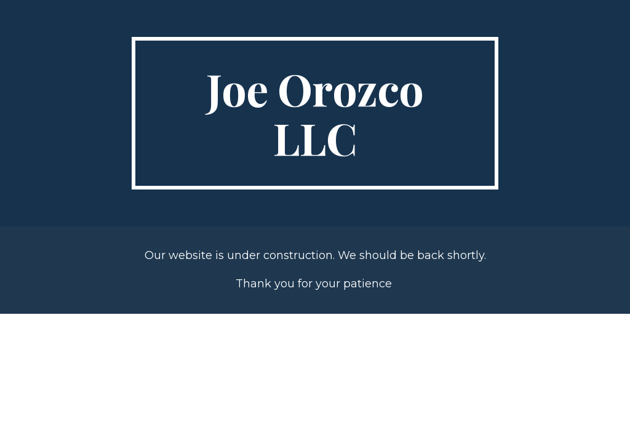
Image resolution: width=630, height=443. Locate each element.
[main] (315, 113)
